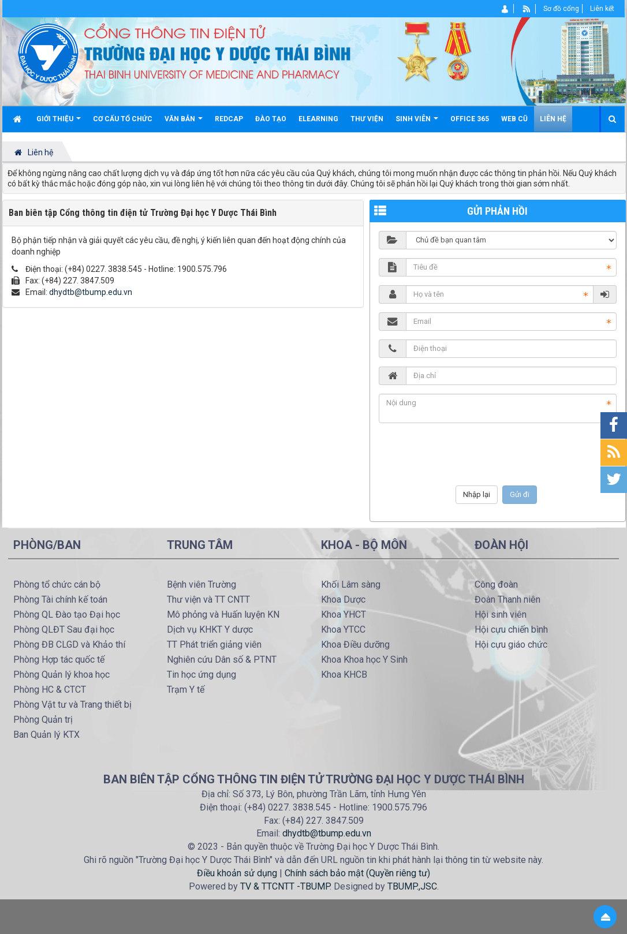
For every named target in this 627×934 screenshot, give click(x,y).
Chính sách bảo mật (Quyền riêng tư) (357, 873)
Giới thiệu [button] (58, 123)
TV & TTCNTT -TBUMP (285, 886)
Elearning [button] (318, 119)
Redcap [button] (229, 119)
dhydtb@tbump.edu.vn (90, 292)
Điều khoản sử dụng (237, 873)
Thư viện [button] (366, 119)
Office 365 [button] (469, 119)
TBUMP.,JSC (412, 886)
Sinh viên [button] (416, 123)
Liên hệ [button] (553, 119)
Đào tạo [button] (270, 119)
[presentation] (497, 454)
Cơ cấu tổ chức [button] (122, 119)
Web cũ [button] (514, 119)
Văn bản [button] (184, 123)
